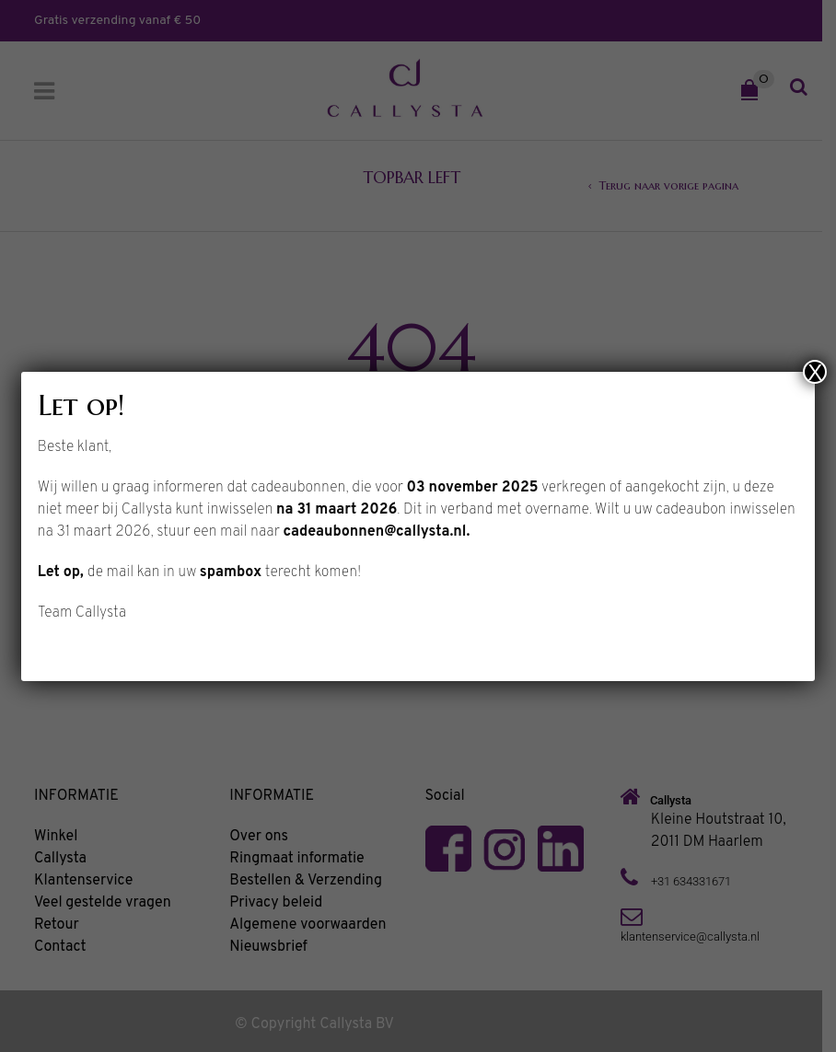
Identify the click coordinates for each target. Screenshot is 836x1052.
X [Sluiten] (814, 372)
